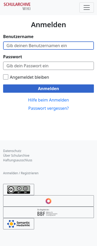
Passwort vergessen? (48, 108)
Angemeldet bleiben (29, 77)
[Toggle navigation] (86, 7)
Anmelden (48, 88)
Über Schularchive (16, 155)
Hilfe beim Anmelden (48, 100)
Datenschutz (12, 151)
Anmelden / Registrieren (21, 173)
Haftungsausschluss (17, 160)
